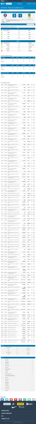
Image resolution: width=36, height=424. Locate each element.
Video (3, 24)
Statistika (24, 3)
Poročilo (5, 24)
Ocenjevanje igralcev (11, 24)
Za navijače (29, 3)
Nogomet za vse (5, 418)
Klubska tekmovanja (6, 413)
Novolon (23, 422)
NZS (2, 416)
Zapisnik (16, 24)
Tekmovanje (19, 3)
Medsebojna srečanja (30, 24)
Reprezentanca (5, 410)
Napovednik (24, 24)
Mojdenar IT (19, 422)
